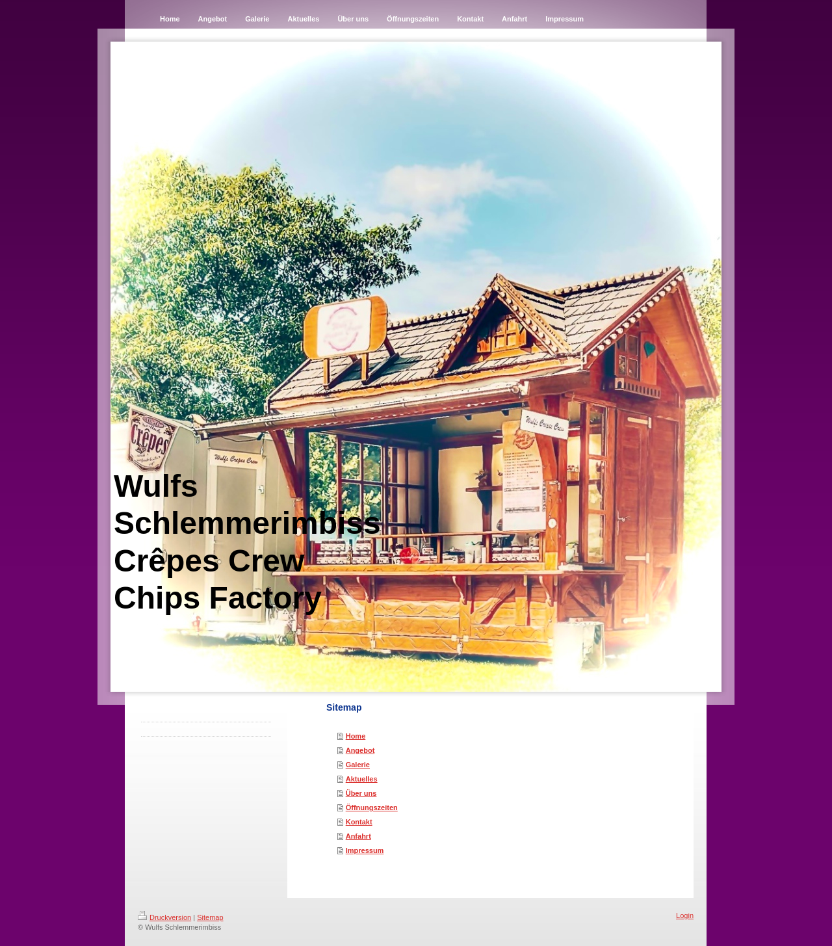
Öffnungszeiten (372, 807)
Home (356, 736)
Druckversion (164, 917)
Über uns (361, 793)
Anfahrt (358, 836)
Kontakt (359, 822)
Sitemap (210, 917)
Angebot (360, 750)
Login (685, 915)
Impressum (365, 850)
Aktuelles (362, 779)
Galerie (358, 765)
